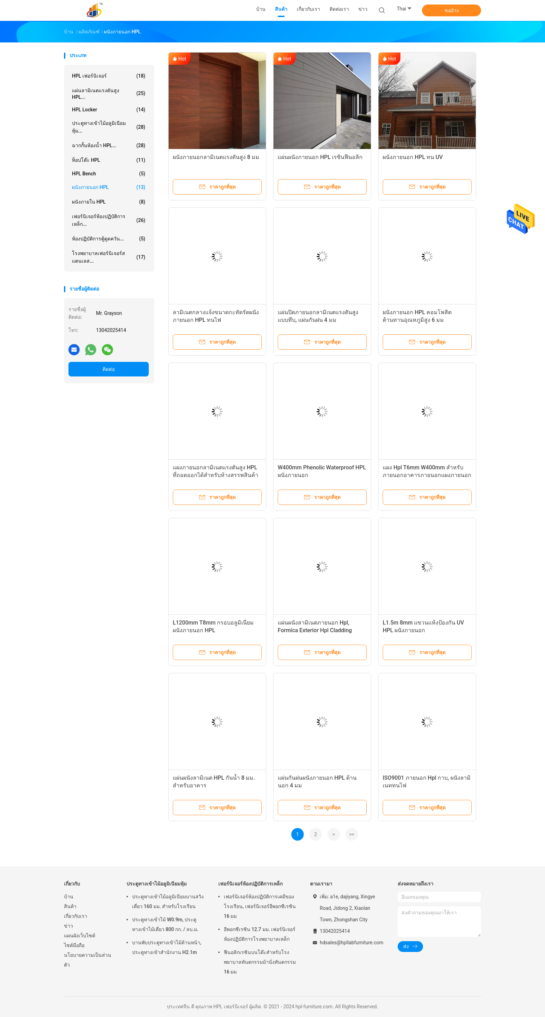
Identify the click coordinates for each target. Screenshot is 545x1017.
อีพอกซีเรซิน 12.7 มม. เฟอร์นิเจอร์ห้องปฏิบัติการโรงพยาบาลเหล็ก (259, 934)
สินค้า (70, 906)
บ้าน (68, 896)
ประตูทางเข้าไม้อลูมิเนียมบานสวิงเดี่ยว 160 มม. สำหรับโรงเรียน (168, 901)
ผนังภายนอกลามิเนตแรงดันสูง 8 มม (216, 157)
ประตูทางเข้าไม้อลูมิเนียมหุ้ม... (108, 127)
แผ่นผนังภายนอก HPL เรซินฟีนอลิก (320, 157)
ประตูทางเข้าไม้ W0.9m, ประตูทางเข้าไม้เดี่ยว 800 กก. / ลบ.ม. (165, 924)
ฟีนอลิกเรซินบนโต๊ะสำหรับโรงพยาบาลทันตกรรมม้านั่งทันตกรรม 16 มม (260, 962)
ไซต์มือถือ (74, 945)
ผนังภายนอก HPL (108, 187)
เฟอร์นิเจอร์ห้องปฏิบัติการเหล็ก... (108, 220)
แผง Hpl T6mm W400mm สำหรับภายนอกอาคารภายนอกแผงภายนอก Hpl (427, 475)
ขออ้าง (452, 10)
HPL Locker (108, 109)
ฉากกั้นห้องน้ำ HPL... (108, 145)
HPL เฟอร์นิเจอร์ (108, 75)
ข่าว (68, 926)
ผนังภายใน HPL (108, 201)
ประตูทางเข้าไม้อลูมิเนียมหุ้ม (157, 884)
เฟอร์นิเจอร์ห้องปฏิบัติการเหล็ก (250, 884)
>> (352, 834)
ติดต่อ (109, 369)
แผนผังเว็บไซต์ (79, 935)
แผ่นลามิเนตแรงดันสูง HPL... (108, 94)
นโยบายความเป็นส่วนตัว (87, 960)
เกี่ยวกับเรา (75, 916)
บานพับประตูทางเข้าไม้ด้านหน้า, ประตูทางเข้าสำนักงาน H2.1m (166, 947)
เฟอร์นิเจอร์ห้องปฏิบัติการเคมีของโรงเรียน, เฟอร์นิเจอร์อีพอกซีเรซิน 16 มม (260, 906)
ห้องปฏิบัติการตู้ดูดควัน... (108, 238)
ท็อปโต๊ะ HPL (108, 160)
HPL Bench (108, 173)
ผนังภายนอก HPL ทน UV (413, 157)
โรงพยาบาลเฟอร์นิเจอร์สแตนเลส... (108, 257)
